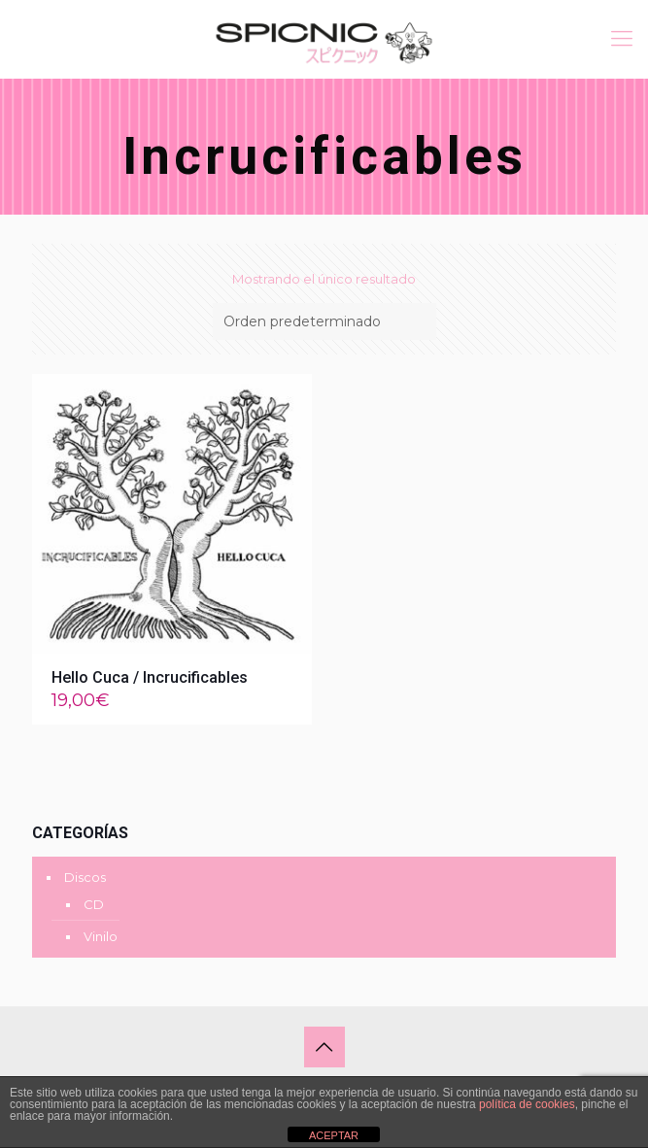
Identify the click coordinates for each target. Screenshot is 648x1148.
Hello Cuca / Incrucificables (149, 677)
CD (94, 904)
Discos (85, 877)
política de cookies (527, 1104)
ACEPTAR (333, 1135)
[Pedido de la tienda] (324, 321)
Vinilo (101, 936)
